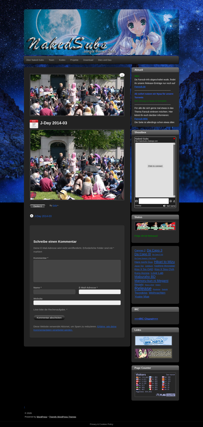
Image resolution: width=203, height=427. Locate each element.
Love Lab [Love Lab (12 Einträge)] (157, 273)
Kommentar (40, 258)
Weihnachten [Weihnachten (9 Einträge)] (157, 292)
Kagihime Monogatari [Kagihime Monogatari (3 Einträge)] (164, 266)
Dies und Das (104, 60)
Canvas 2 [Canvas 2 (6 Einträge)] (139, 250)
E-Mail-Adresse (88, 287)
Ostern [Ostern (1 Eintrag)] (157, 285)
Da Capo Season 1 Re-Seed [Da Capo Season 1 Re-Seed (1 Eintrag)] (145, 258)
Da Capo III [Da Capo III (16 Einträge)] (142, 254)
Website (38, 298)
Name (37, 287)
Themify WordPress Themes (62, 417)
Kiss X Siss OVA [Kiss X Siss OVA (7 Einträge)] (164, 269)
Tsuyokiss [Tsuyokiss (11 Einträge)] (140, 292)
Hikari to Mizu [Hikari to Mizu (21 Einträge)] (164, 262)
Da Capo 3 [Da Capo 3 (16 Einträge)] (154, 250)
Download (88, 60)
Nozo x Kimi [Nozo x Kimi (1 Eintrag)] (149, 285)
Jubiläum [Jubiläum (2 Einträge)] (149, 266)
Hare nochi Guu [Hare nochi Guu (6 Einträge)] (143, 262)
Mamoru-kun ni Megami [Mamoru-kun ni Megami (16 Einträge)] (151, 280)
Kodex (62, 60)
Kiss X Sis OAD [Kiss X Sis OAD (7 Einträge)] (143, 269)
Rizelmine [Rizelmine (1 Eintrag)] (156, 289)
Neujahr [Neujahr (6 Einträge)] (139, 284)
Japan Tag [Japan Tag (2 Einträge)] (139, 266)
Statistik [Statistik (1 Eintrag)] (165, 289)
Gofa (54, 205)
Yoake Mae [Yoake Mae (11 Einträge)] (141, 296)
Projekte (74, 60)
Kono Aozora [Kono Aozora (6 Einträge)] (141, 273)
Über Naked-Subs (35, 60)
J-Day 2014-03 (53, 123)
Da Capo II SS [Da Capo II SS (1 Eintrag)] (157, 255)
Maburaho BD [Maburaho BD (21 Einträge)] (145, 277)
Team (51, 60)
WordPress (42, 417)
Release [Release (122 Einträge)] (143, 288)
